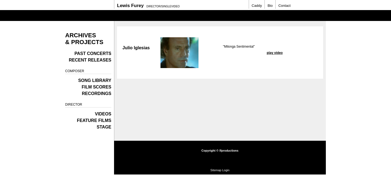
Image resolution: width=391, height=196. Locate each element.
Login (225, 170)
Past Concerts (92, 53)
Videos (103, 114)
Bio (270, 6)
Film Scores (96, 87)
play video (275, 53)
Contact (284, 6)
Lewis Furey (130, 5)
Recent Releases (90, 60)
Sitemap (215, 170)
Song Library (94, 80)
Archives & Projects (84, 38)
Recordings (96, 93)
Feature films (94, 120)
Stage (104, 127)
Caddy (257, 6)
